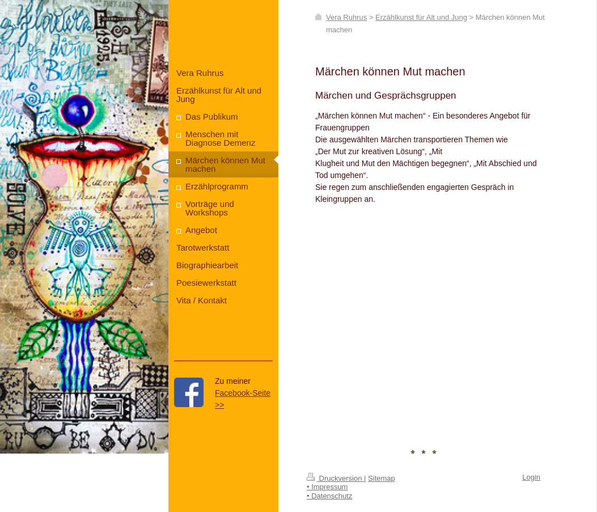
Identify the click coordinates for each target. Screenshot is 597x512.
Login (531, 477)
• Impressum (327, 487)
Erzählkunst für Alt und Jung (421, 17)
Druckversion (335, 478)
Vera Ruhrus (346, 17)
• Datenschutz (329, 496)
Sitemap (381, 478)
